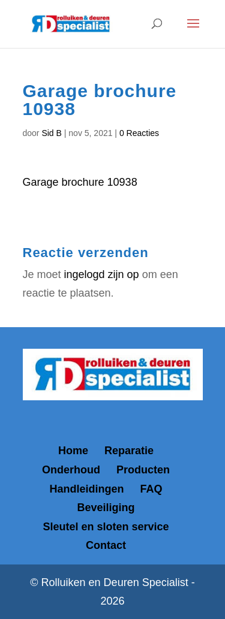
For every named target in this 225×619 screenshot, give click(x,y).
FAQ (151, 489)
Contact (106, 545)
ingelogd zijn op (101, 274)
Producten (143, 470)
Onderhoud (71, 470)
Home (73, 451)
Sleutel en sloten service (106, 527)
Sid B (51, 133)
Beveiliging (105, 508)
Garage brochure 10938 (80, 182)
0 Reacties (139, 133)
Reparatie (129, 451)
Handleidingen (86, 489)
